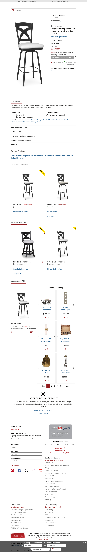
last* (55, 545)
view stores (55, 71)
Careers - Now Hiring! (53, 507)
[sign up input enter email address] (26, 460)
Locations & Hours (17, 507)
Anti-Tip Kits (49, 494)
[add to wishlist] (57, 62)
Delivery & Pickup (51, 470)
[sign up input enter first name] (26, 447)
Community (49, 520)
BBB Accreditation (51, 515)
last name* (15, 451)
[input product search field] (45, 10)
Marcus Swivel (52, 211)
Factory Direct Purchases (54, 481)
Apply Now (59, 450)
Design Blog (15, 525)
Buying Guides (50, 476)
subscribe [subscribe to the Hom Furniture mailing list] (15, 465)
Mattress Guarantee (52, 486)
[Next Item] (54, 305)
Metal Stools (53, 120)
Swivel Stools (64, 120)
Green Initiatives (50, 523)
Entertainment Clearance (21, 122)
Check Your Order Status (54, 460)
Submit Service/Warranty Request (57, 465)
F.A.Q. (47, 468)
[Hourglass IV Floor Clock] (65, 361)
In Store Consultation (18, 512)
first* (31, 545)
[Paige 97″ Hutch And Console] (65, 330)
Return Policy (49, 478)
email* (38, 549)
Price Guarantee (50, 484)
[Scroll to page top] (43, 539)
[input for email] (40, 549)
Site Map (48, 499)
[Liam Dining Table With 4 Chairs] (46, 301)
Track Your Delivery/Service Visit (56, 473)
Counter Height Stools (39, 120)
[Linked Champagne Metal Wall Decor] (65, 298)
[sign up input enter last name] (26, 454)
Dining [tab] (60, 287)
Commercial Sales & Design (55, 517)
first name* (15, 444)
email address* (16, 458)
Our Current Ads (17, 515)
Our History (49, 509)
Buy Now (14, 429)
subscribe (56, 549)
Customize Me (16, 520)
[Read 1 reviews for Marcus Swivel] (63, 20)
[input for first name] (33, 545)
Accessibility (49, 525)
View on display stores (59, 36)
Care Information (51, 492)
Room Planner (16, 523)
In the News (49, 512)
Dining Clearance (37, 122)
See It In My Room (17, 517)
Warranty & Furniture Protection (56, 489)
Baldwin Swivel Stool (20, 269)
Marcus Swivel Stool (20, 211)
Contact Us (49, 463)
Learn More (43, 413)
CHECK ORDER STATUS (27, 1)
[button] (62, 53)
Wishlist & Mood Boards (19, 528)
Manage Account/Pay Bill (59, 453)
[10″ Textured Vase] (46, 361)
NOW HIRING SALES (60, 1)
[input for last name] (56, 545)
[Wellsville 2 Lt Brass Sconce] (46, 329)
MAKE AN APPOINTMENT (43, 410)
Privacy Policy (50, 497)
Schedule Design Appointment (22, 509)
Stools (28, 120)
